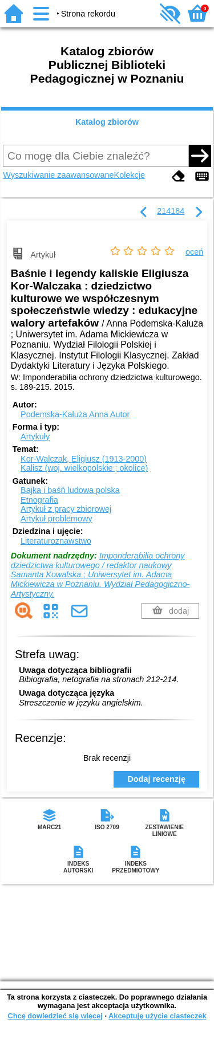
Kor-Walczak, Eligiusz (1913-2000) (84, 458)
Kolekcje (129, 175)
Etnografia (39, 499)
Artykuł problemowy (56, 518)
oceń (194, 251)
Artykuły (35, 436)
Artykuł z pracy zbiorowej (66, 508)
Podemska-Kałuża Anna (75, 414)
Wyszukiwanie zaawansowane (58, 175)
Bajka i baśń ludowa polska (70, 490)
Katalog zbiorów (107, 122)
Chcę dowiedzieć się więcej (54, 1016)
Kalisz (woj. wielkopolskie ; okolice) (84, 467)
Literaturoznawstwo (56, 540)
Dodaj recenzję (156, 779)
